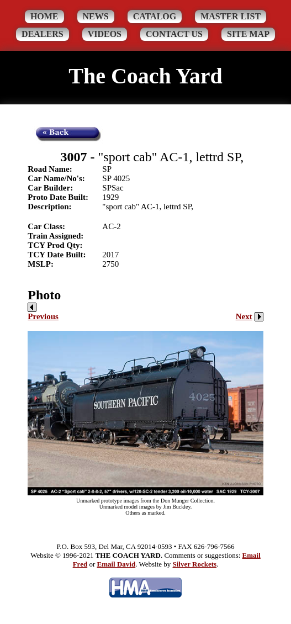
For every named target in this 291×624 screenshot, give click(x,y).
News (96, 16)
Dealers (43, 34)
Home (44, 16)
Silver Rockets (195, 564)
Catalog (155, 16)
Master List (230, 16)
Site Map (248, 34)
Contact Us (174, 34)
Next (249, 316)
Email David (116, 564)
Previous (43, 312)
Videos (104, 34)
